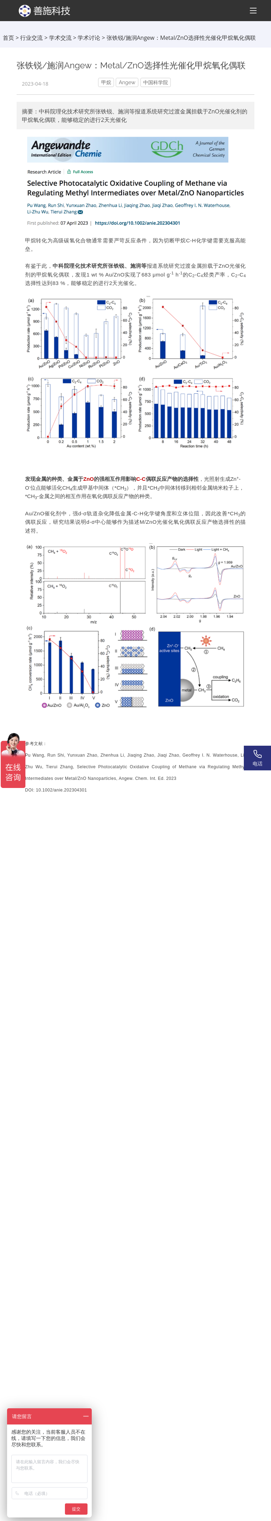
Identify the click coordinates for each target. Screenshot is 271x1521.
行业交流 (31, 38)
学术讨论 (89, 38)
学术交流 (60, 38)
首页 (8, 38)
